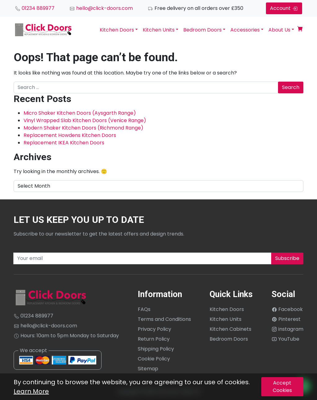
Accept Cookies (282, 386)
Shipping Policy (156, 348)
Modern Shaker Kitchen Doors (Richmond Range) (83, 127)
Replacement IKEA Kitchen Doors (64, 142)
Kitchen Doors (117, 29)
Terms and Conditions (164, 319)
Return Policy (154, 339)
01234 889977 (34, 8)
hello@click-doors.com (101, 8)
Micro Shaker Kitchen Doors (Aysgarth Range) (80, 113)
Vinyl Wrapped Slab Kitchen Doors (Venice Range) (85, 120)
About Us (279, 29)
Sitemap (148, 368)
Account (284, 8)
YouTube (285, 339)
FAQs (144, 309)
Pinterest (286, 319)
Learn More (31, 391)
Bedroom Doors (202, 29)
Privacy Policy (154, 329)
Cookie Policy (154, 358)
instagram (287, 329)
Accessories (245, 29)
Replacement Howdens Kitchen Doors (70, 135)
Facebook (287, 309)
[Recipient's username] (142, 258)
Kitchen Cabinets (230, 329)
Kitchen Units (159, 29)
